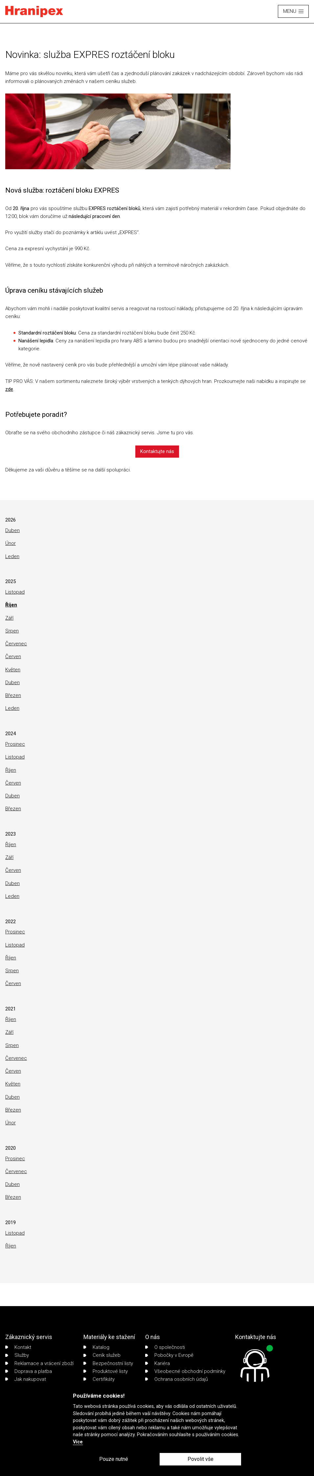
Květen (12, 670)
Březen (13, 695)
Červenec (16, 644)
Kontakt (18, 1347)
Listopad (15, 592)
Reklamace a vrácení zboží (39, 1363)
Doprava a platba (28, 1371)
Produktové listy (105, 1371)
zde (9, 389)
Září (9, 618)
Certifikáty (99, 1379)
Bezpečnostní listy (108, 1363)
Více (78, 1442)
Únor (10, 543)
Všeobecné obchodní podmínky (185, 1371)
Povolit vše (200, 1459)
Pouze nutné (113, 1459)
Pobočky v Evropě (169, 1355)
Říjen (11, 605)
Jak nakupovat (25, 1379)
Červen (13, 656)
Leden (12, 556)
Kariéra (157, 1363)
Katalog (96, 1347)
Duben (12, 530)
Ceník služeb (102, 1355)
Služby (17, 1355)
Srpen (12, 631)
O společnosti (165, 1347)
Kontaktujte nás (157, 451)
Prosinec (15, 744)
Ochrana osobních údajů (176, 1379)
